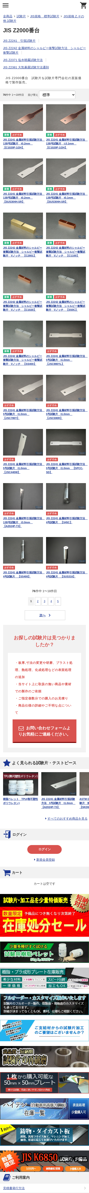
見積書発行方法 (14, 1188)
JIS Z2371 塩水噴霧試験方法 (23, 60)
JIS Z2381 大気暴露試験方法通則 (26, 67)
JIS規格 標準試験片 (44, 16)
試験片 (21, 16)
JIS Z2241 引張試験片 (19, 41)
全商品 (7, 16)
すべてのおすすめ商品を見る (67, 818)
